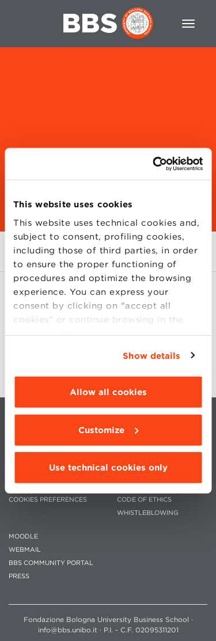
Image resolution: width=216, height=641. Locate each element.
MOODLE (23, 536)
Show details (151, 355)
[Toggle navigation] (188, 23)
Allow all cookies (108, 392)
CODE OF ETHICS (144, 499)
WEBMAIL (25, 550)
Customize (108, 429)
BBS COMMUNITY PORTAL (51, 563)
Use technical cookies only (108, 467)
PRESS (19, 576)
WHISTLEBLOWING (148, 513)
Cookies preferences (48, 499)
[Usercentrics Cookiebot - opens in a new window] (154, 163)
